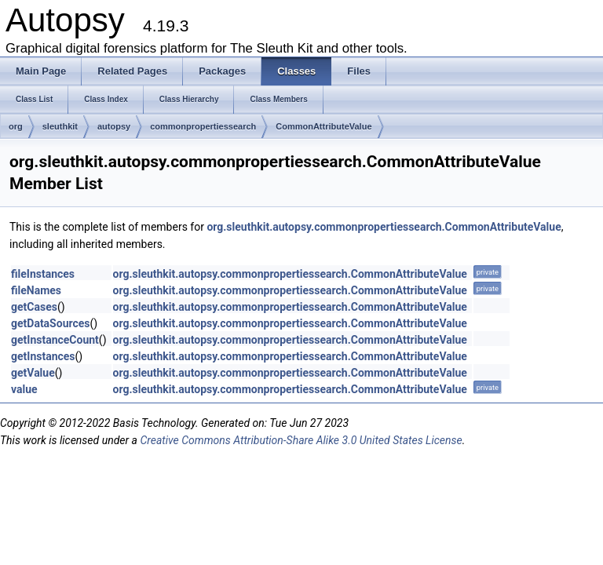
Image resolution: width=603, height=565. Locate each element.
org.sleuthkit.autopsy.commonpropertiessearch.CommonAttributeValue (383, 227)
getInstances (43, 356)
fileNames (36, 290)
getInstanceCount (55, 340)
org (16, 126)
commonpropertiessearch (203, 126)
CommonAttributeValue (323, 126)
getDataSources (50, 323)
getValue (33, 372)
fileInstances (43, 274)
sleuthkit (60, 126)
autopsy (113, 126)
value (24, 389)
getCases (34, 307)
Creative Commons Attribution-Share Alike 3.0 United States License (301, 440)
